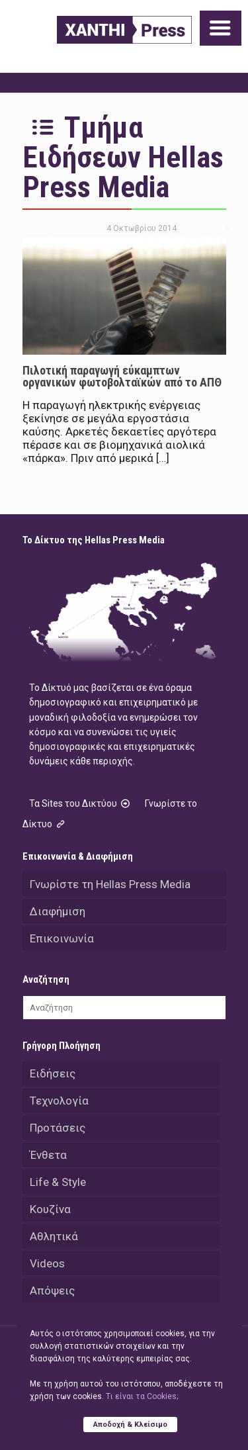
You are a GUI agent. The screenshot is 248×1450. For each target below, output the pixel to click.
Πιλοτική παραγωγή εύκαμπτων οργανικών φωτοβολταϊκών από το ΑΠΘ (122, 376)
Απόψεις (52, 1290)
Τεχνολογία (59, 1100)
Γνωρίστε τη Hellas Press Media (110, 884)
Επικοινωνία (62, 938)
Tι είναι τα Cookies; (142, 1396)
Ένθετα (48, 1154)
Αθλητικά (54, 1236)
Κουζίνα (50, 1209)
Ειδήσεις (52, 1073)
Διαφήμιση (57, 911)
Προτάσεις (57, 1127)
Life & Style (58, 1182)
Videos (47, 1263)
